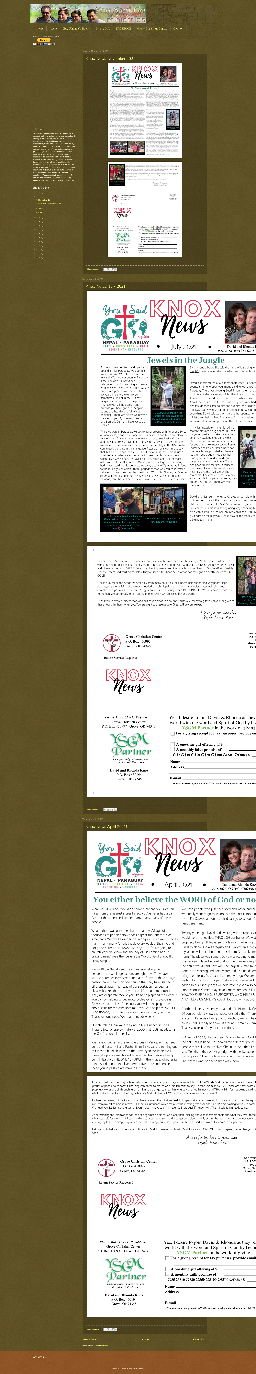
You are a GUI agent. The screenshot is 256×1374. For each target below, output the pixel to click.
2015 (38, 237)
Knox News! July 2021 (106, 286)
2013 (38, 245)
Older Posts (200, 1339)
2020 (38, 217)
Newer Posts (89, 1339)
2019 (38, 221)
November (42, 200)
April (40, 212)
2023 (38, 192)
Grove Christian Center (152, 28)
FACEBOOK (123, 28)
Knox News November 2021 (110, 58)
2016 (38, 233)
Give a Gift (103, 28)
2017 (38, 229)
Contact (178, 28)
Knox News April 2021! (106, 826)
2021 (38, 197)
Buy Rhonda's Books (76, 28)
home (40, 28)
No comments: (93, 269)
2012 (38, 249)
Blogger (141, 1368)
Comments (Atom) (101, 1345)
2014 (38, 241)
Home (145, 1339)
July (40, 208)
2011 (38, 253)
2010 (38, 257)
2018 (38, 225)
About (53, 28)
